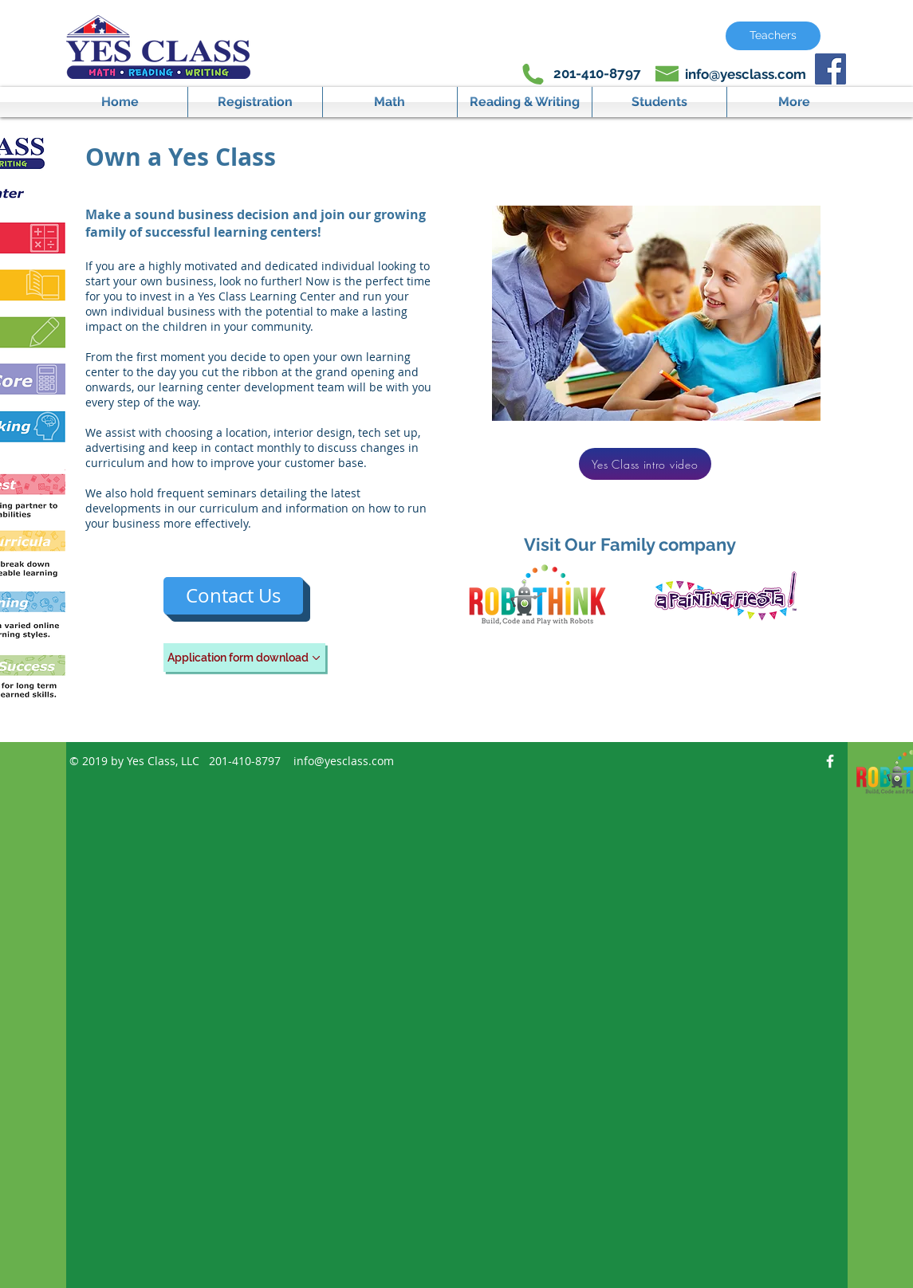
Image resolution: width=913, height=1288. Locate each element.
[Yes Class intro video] (645, 464)
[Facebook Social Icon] (830, 68)
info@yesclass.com (745, 74)
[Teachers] (773, 36)
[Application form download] (244, 657)
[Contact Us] (233, 596)
